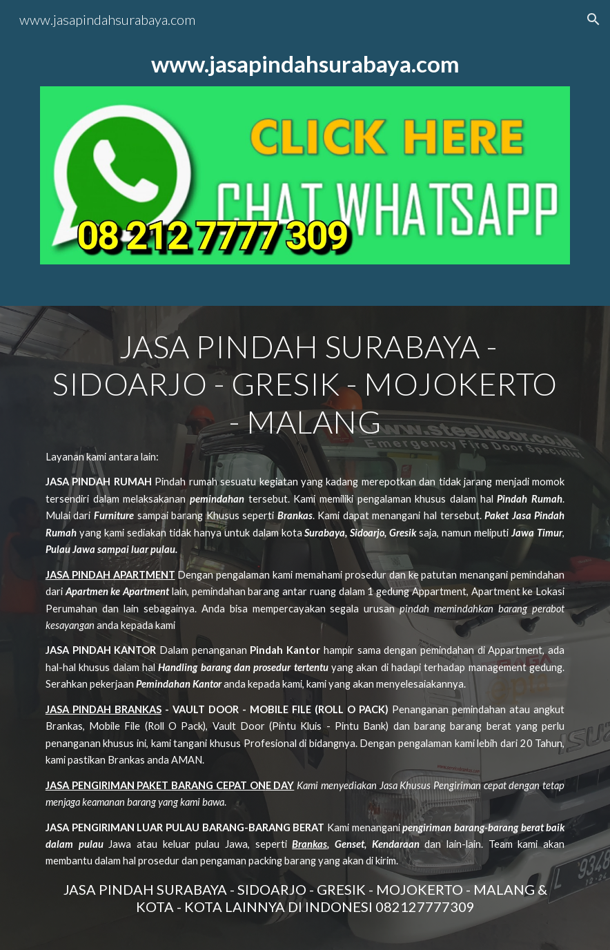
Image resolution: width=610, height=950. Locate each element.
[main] (305, 63)
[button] (593, 19)
